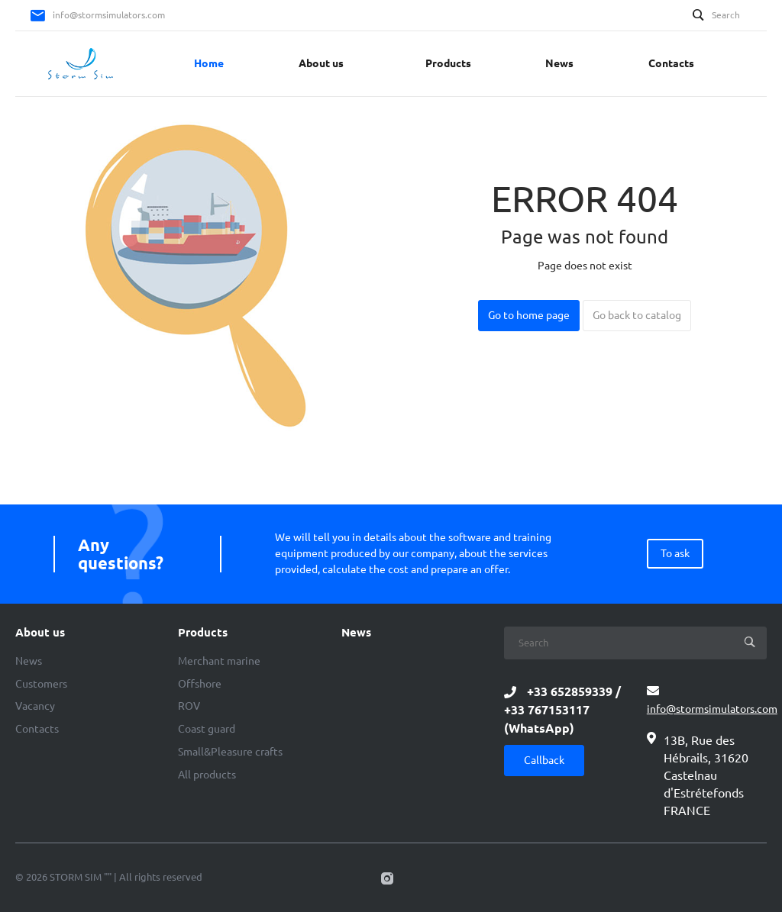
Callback (544, 760)
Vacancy (35, 706)
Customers (41, 684)
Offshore (199, 684)
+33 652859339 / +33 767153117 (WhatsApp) (562, 710)
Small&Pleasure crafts (230, 752)
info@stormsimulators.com (109, 15)
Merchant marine (219, 661)
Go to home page (529, 315)
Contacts (37, 729)
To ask (675, 553)
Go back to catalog (637, 315)
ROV (189, 706)
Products (203, 633)
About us (40, 633)
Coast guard (206, 729)
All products (207, 775)
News (28, 661)
